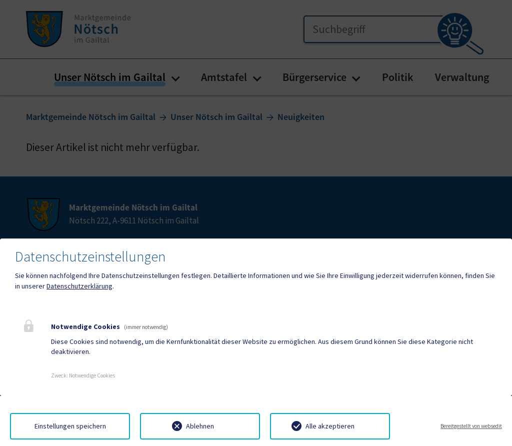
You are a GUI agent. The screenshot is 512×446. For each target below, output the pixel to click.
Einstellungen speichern (70, 426)
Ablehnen (200, 426)
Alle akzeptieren (330, 426)
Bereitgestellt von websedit (471, 426)
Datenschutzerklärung (79, 286)
